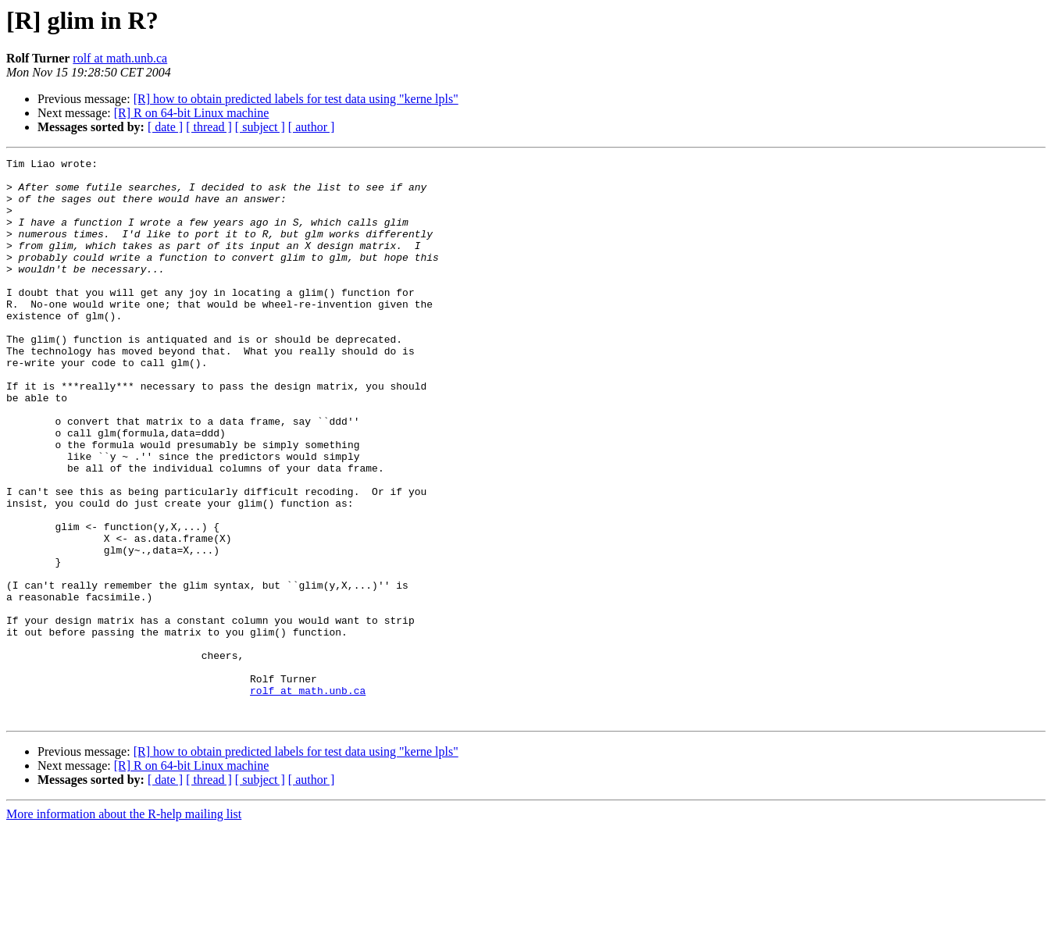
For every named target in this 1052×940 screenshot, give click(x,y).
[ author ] (311, 127)
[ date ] (165, 127)
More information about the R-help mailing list (123, 926)
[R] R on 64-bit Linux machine (191, 112)
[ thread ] (209, 127)
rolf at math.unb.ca (120, 58)
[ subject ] (260, 127)
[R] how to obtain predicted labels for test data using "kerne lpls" (296, 98)
